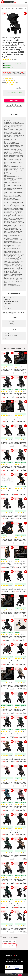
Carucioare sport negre (9, 941)
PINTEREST (17, 955)
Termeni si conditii (11, 960)
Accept (20, 974)
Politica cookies (18, 961)
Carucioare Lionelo (9, 8)
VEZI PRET (14, 100)
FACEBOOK (9, 955)
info (12, 373)
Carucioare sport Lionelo (21, 8)
